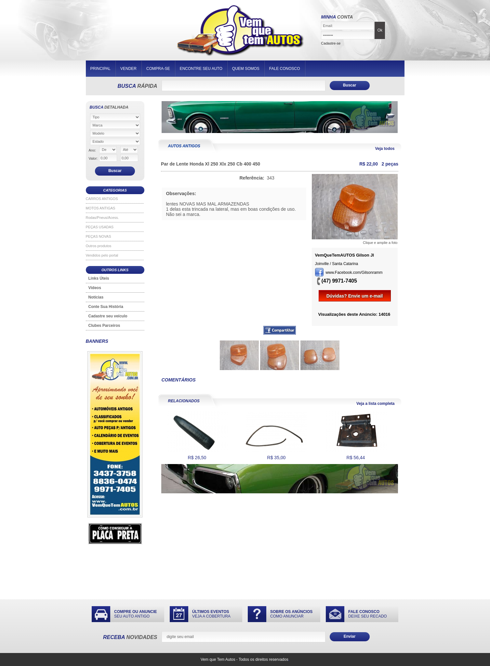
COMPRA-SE (158, 68)
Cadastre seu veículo (107, 316)
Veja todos (384, 148)
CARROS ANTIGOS (102, 199)
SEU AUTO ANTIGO (135, 614)
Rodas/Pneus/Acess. (102, 218)
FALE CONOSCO (284, 68)
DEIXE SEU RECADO (367, 614)
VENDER (128, 68)
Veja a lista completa (375, 403)
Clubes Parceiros (104, 325)
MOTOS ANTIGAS (100, 208)
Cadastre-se (330, 43)
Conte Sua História (105, 306)
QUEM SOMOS (245, 68)
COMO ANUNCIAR (291, 614)
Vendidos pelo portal (102, 255)
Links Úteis (98, 278)
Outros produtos (99, 246)
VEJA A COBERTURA (211, 614)
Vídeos (94, 288)
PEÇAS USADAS (100, 227)
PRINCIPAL (100, 68)
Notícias (96, 297)
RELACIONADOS (184, 401)
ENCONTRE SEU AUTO (201, 68)
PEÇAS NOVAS (98, 236)
